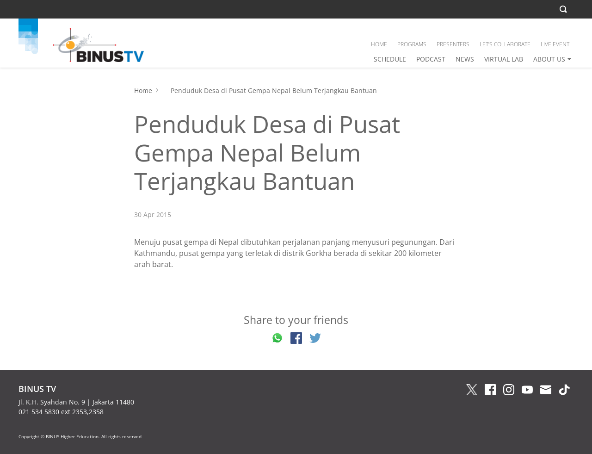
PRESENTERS (453, 44)
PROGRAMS (411, 44)
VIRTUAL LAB (503, 59)
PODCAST (430, 59)
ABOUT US (549, 59)
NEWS (465, 59)
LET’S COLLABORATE (505, 44)
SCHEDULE (390, 59)
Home (143, 90)
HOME (379, 44)
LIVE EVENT (555, 44)
